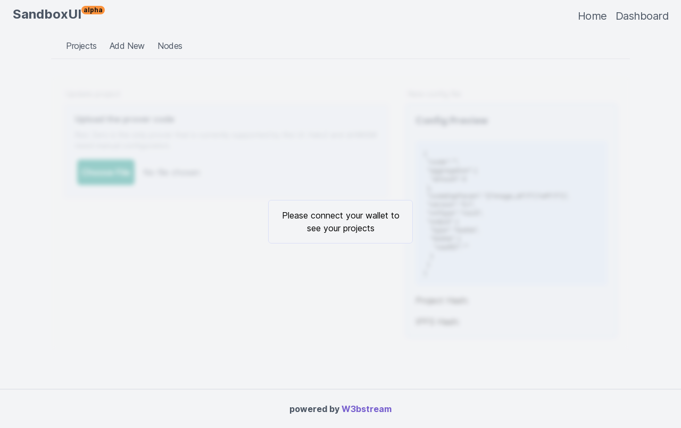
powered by (340, 409)
